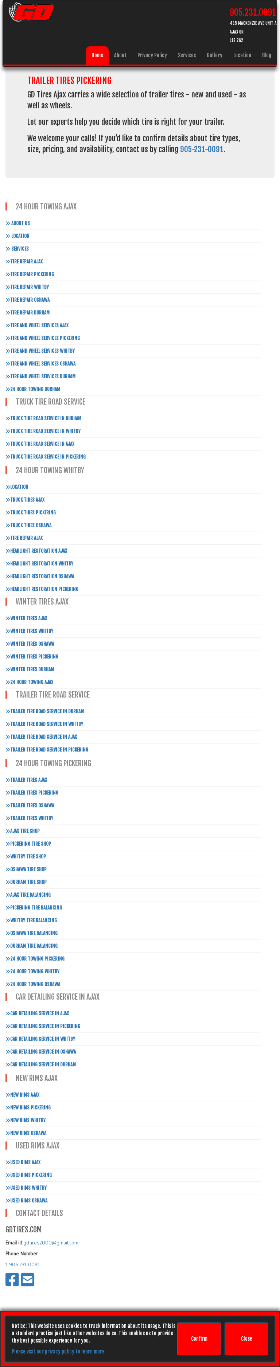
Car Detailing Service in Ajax (37, 1013)
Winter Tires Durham (29, 669)
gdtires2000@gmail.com (50, 1242)
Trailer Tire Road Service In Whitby (44, 724)
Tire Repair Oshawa (27, 300)
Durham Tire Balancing (31, 946)
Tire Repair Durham (27, 313)
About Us (17, 223)
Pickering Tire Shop (28, 844)
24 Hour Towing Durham (32, 389)
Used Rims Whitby (26, 1188)
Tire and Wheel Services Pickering (42, 338)
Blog (266, 55)
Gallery (214, 55)
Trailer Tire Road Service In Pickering (46, 750)
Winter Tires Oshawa (29, 644)
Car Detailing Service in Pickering (42, 1026)
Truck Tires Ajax (24, 500)
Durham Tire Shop (26, 882)
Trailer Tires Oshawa (29, 805)
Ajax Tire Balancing (28, 895)
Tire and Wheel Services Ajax (37, 325)
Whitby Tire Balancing (31, 920)
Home (97, 55)
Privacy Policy (152, 55)
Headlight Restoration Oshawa (39, 576)
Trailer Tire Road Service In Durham (44, 711)
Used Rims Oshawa (26, 1201)
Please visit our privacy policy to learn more (58, 1351)
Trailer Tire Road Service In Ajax (41, 737)
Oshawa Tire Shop (26, 869)
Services (187, 55)
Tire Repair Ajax (24, 261)
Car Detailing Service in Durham (40, 1064)
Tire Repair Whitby (27, 287)
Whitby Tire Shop (25, 857)
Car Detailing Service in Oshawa (40, 1052)
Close (246, 1339)
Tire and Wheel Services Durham (40, 376)
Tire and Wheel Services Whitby (40, 351)
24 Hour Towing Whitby (32, 971)
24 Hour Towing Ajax (29, 682)
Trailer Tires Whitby (29, 818)
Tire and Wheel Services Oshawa (40, 364)
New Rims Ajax (22, 1095)
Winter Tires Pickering (31, 657)
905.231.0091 (253, 12)
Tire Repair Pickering (29, 274)
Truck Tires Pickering (30, 512)
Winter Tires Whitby (29, 631)
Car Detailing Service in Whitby (40, 1039)
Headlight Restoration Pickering (41, 589)
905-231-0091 (201, 149)
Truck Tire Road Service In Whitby (43, 431)
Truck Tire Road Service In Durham (43, 418)
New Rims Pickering (28, 1108)
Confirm (199, 1339)
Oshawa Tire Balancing (31, 933)
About (120, 55)
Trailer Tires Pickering (31, 793)
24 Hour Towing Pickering (35, 959)
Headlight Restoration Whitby (39, 564)
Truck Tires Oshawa (28, 525)
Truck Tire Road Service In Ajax (39, 444)
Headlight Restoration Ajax (36, 551)
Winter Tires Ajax (26, 618)
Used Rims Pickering (28, 1175)
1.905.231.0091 (22, 1264)
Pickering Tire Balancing (33, 908)
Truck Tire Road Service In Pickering (45, 457)
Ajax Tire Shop (22, 831)
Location (242, 55)
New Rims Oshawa (25, 1133)
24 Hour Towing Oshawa (32, 984)
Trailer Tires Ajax (26, 780)
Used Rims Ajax (22, 1162)
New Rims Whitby (25, 1120)
